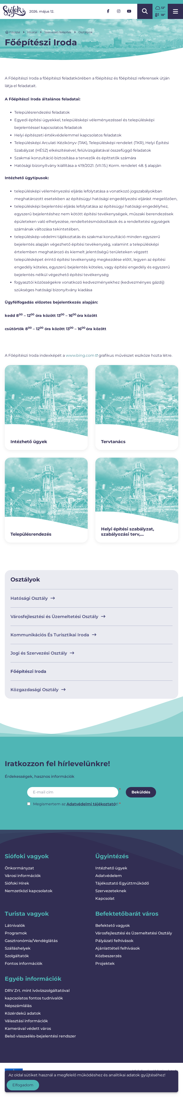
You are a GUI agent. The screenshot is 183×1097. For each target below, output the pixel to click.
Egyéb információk (33, 978)
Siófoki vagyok (27, 856)
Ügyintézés (112, 856)
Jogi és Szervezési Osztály (42, 653)
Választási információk (26, 1021)
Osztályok (85, 32)
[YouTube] (129, 11)
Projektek (105, 963)
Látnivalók (15, 925)
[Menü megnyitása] (175, 11)
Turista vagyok (27, 913)
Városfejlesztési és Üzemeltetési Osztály (57, 616)
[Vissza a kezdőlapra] (14, 11)
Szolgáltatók (17, 956)
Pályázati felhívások (114, 940)
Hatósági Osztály (32, 598)
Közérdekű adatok (23, 1013)
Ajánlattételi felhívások (117, 948)
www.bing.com (82, 355)
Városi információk (23, 875)
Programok (16, 933)
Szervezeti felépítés (57, 32)
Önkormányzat (19, 868)
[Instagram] (118, 11)
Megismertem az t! (75, 804)
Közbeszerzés (108, 956)
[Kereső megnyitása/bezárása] (144, 11)
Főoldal (12, 32)
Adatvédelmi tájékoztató (91, 804)
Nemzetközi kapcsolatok (28, 891)
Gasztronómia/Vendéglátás (31, 940)
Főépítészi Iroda (28, 671)
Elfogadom (22, 1085)
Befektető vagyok (112, 925)
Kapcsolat (105, 898)
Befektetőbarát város (126, 913)
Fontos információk (23, 963)
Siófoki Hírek (17, 883)
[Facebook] (108, 11)
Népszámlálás (18, 1005)
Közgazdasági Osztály (38, 689)
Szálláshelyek (17, 948)
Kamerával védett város (28, 1028)
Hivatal (32, 32)
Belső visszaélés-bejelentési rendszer (40, 1036)
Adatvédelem (108, 875)
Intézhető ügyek (111, 868)
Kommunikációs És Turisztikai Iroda (53, 635)
